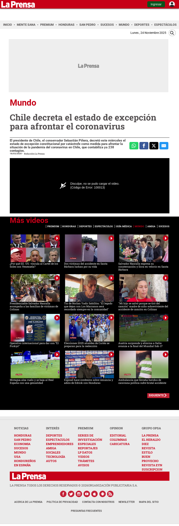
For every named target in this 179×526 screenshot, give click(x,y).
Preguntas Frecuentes (86, 510)
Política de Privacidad (62, 501)
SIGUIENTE (156, 395)
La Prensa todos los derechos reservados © (49, 485)
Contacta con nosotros (98, 501)
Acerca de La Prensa (28, 501)
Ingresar (156, 4)
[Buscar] (172, 33)
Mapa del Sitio (149, 501)
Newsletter (127, 501)
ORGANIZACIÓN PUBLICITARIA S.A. (112, 485)
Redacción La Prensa (34, 153)
